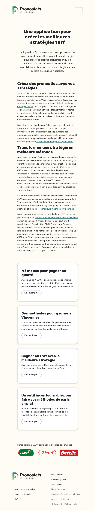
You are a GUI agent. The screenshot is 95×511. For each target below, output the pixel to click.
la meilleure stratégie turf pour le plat (54, 141)
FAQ (16, 499)
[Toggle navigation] (79, 10)
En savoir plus (31, 292)
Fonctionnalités (57, 474)
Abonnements (57, 484)
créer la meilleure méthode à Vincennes (54, 208)
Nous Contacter (58, 489)
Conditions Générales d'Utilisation (65, 494)
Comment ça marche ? (60, 479)
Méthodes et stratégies (25, 489)
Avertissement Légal (60, 499)
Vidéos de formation (23, 494)
